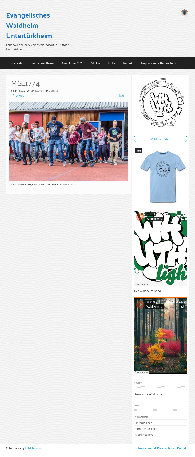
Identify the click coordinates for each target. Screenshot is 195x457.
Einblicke (53, 91)
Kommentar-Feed (145, 428)
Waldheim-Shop (160, 138)
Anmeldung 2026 (72, 63)
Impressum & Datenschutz (158, 63)
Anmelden (141, 416)
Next (123, 95)
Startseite (16, 63)
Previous (16, 95)
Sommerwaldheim (42, 63)
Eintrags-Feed (143, 422)
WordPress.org (143, 434)
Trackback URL (70, 184)
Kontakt (128, 63)
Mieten (95, 63)
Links (111, 63)
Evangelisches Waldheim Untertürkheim (29, 25)
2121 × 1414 (40, 91)
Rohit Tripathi (33, 448)
